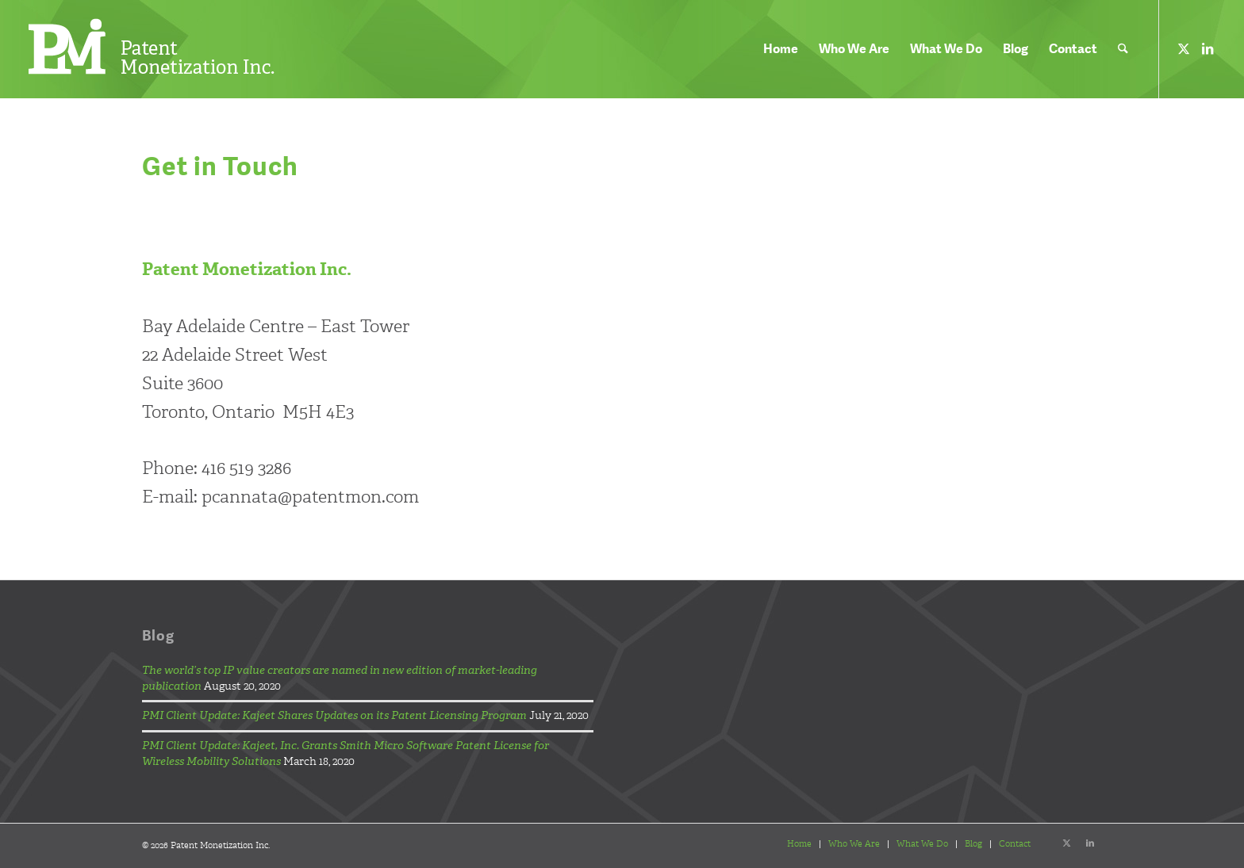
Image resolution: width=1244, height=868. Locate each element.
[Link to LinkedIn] (1207, 48)
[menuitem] (780, 49)
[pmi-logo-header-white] (151, 47)
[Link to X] (1184, 48)
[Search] (1123, 49)
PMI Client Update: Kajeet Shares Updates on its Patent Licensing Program (334, 715)
